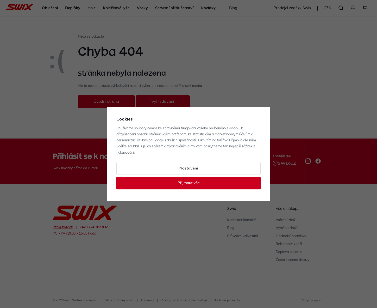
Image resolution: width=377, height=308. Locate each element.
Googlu (158, 140)
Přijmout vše (188, 183)
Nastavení (188, 168)
